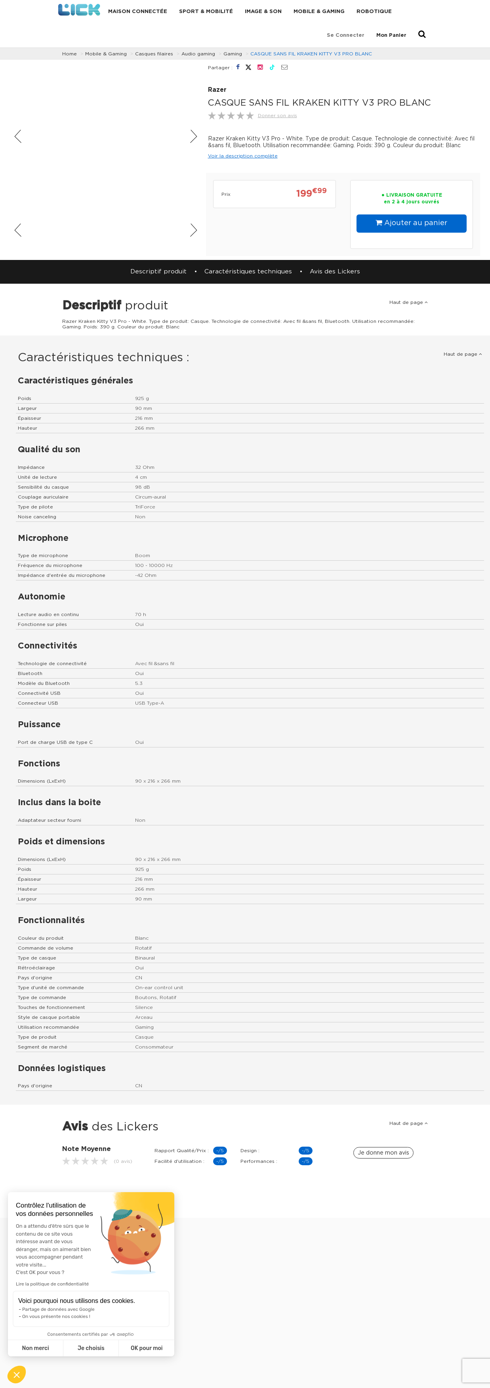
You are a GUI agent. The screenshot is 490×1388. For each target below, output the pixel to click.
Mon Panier (391, 35)
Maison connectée (137, 11)
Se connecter (345, 35)
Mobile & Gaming (319, 11)
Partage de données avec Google (58, 1309)
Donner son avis (277, 115)
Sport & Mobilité (206, 11)
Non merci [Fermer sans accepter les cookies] (35, 1348)
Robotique (374, 11)
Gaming (232, 53)
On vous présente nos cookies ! (56, 1316)
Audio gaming (198, 53)
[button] (16, 1374)
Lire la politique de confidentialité (52, 1284)
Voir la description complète (243, 156)
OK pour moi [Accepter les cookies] (147, 1348)
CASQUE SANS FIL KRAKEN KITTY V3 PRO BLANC (311, 53)
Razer (217, 90)
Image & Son (263, 11)
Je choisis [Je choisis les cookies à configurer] (91, 1348)
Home (69, 53)
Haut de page (408, 302)
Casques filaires (154, 53)
